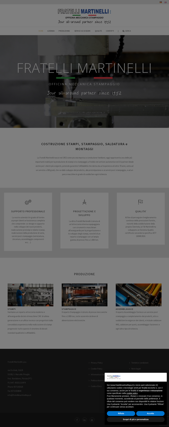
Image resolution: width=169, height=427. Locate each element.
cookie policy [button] (132, 393)
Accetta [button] (150, 413)
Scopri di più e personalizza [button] (135, 419)
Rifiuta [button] (121, 413)
